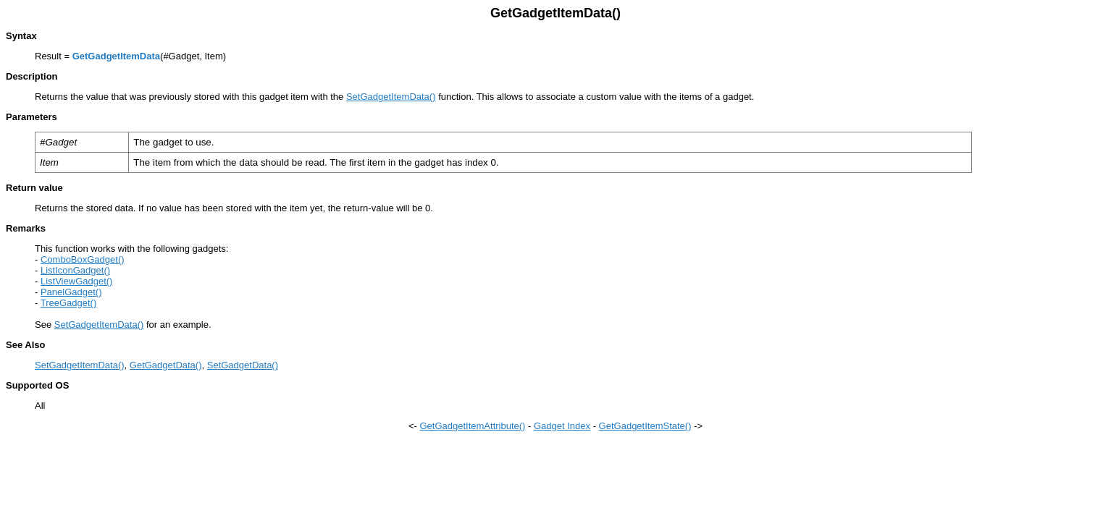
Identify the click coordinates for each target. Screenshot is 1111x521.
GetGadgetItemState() (645, 425)
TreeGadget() (69, 302)
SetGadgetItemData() (391, 96)
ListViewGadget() (76, 281)
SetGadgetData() (242, 365)
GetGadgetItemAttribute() (472, 425)
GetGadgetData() (166, 365)
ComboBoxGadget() (83, 259)
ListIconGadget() (75, 270)
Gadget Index (562, 425)
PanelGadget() (71, 292)
